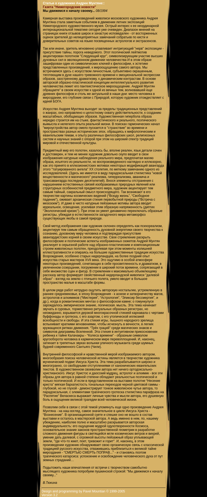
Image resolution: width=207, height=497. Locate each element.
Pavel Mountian (94, 491)
